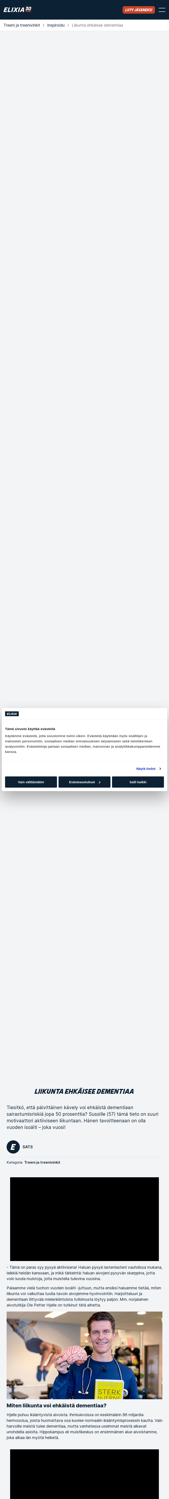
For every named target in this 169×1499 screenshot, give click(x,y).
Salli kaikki (138, 782)
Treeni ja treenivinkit (22, 25)
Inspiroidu (56, 25)
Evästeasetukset (84, 782)
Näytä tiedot (146, 768)
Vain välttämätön (31, 782)
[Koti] (17, 9)
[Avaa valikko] (161, 9)
